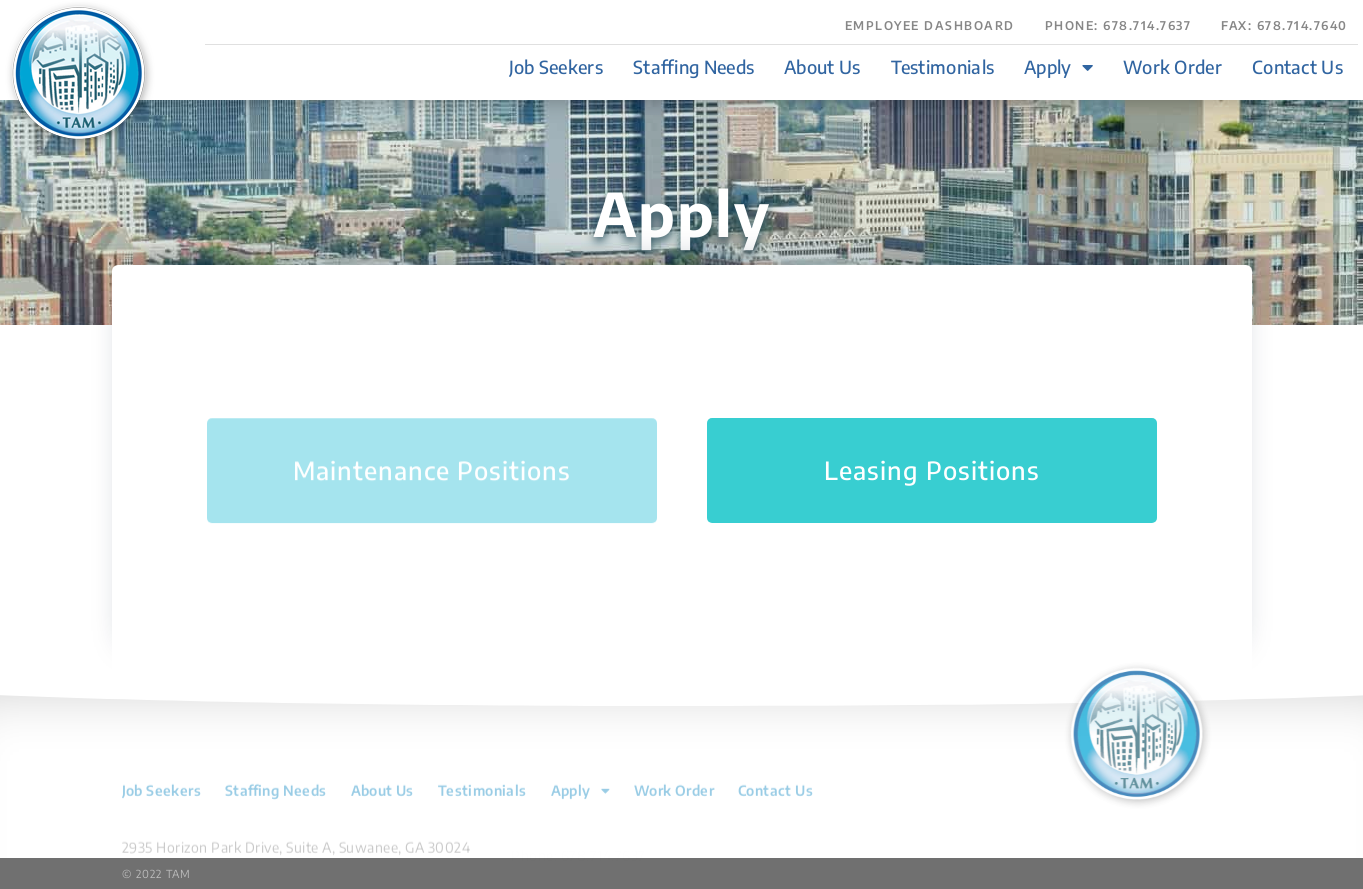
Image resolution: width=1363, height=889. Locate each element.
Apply (1058, 67)
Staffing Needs (693, 66)
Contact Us (1297, 66)
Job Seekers (556, 66)
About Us (822, 66)
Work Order (1172, 66)
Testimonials (943, 66)
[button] (1284, 33)
